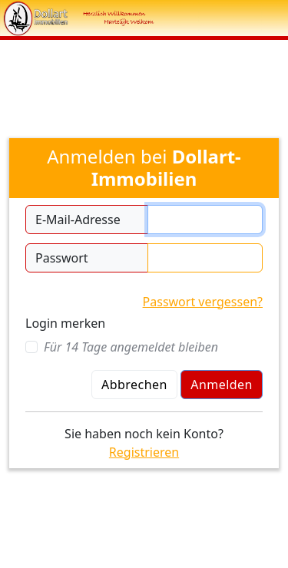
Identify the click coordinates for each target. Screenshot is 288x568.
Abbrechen (134, 384)
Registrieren (144, 452)
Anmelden (221, 384)
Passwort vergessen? (203, 301)
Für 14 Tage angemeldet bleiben (131, 346)
